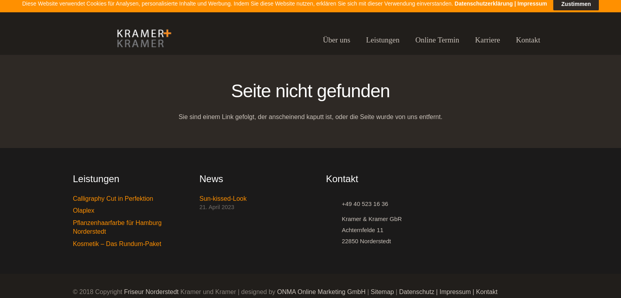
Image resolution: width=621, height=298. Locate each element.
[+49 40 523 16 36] (334, 199)
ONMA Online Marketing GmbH (321, 287)
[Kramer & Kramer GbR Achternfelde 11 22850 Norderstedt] (334, 225)
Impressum (455, 287)
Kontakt (486, 287)
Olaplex (83, 205)
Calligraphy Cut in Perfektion (113, 193)
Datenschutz (416, 287)
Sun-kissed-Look (223, 193)
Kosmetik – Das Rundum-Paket (117, 239)
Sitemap (382, 287)
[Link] (140, 36)
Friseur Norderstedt (151, 287)
